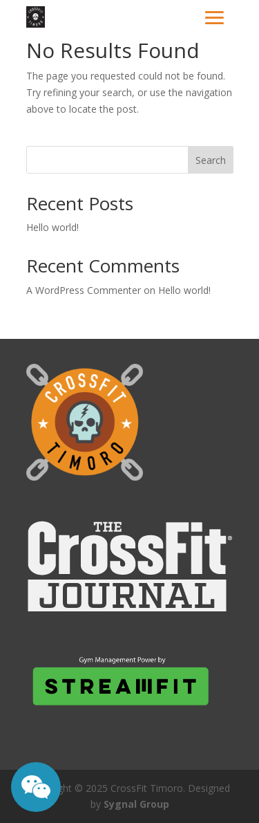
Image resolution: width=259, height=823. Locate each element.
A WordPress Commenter (83, 290)
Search (210, 160)
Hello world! (52, 227)
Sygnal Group (136, 804)
